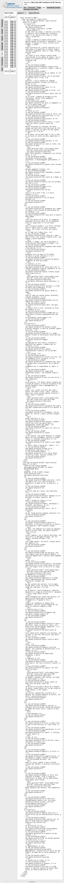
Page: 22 (13, 21)
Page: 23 (13, 23)
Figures (2, 38)
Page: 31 (13, 49)
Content (2, 31)
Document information (31, 9)
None (2, 69)
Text (25, 7)
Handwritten (2, 46)
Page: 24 (13, 34)
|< (21, 13)
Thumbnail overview (53, 7)
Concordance (2, 61)
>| (38, 13)
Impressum (32, 881)
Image (39, 7)
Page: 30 (13, 38)
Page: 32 (13, 60)
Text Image (31, 7)
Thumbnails (2, 23)
